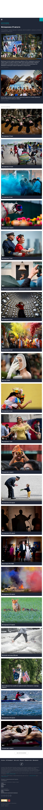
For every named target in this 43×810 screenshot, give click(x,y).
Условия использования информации (8, 803)
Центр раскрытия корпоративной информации (9, 792)
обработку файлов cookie (10, 773)
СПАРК (2, 783)
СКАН (2, 791)
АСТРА (2, 787)
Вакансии (22, 760)
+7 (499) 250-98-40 (32, 775)
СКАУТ (2, 785)
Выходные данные (5, 804)
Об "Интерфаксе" (9, 760)
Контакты (3, 760)
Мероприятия (35, 760)
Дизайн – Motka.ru (4, 805)
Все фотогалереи (21, 753)
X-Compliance (3, 784)
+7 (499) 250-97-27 (4, 776)
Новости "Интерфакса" (5, 790)
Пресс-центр (16, 760)
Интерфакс (21, 19)
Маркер (2, 786)
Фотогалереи (5, 23)
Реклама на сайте (28, 760)
